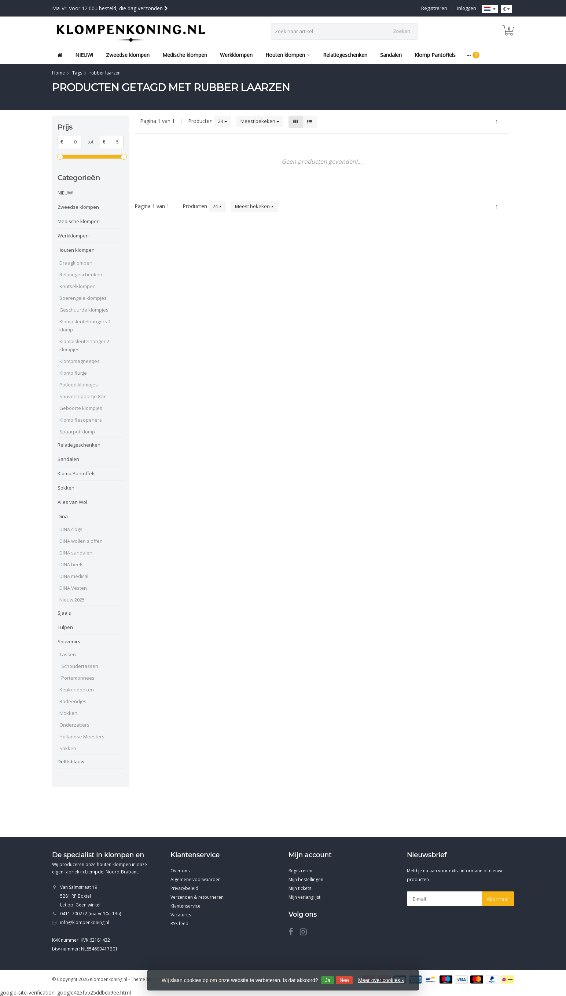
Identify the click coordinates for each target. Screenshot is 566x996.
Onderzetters (74, 724)
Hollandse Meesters (81, 736)
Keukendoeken (76, 689)
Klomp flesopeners (80, 420)
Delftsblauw (71, 761)
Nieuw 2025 (72, 599)
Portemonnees (78, 678)
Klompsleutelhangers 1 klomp (85, 325)
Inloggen (466, 8)
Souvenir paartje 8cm (83, 396)
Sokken (66, 487)
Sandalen (391, 54)
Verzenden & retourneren (197, 897)
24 (222, 121)
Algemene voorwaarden (195, 879)
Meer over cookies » (381, 980)
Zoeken (401, 31)
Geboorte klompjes (80, 408)
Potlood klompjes (78, 384)
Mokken (68, 713)
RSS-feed (179, 923)
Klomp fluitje (73, 373)
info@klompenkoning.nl (84, 922)
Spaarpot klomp (77, 431)
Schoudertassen (79, 666)
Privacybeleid (184, 888)
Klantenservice (185, 906)
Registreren (434, 8)
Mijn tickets (299, 888)
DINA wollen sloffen (81, 541)
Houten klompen (287, 54)
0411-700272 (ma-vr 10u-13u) (90, 913)
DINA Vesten (73, 588)
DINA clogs (70, 529)
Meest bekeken (259, 121)
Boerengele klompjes (83, 298)
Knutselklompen (77, 286)
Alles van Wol (72, 502)
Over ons (180, 871)
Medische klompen (184, 54)
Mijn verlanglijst (304, 897)
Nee (344, 980)
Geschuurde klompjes (84, 309)
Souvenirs (69, 641)
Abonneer (498, 898)
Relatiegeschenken (345, 54)
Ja (327, 980)
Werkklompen (236, 54)
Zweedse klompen (128, 54)
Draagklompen (75, 262)
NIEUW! (84, 54)
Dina (63, 516)
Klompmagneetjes (79, 361)
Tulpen (65, 627)
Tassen (67, 654)
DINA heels (71, 564)
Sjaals (64, 613)
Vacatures (180, 915)
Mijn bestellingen (305, 879)
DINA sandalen (75, 552)
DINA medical (73, 576)
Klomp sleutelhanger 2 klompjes (84, 345)
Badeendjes (73, 701)
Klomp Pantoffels (435, 54)
